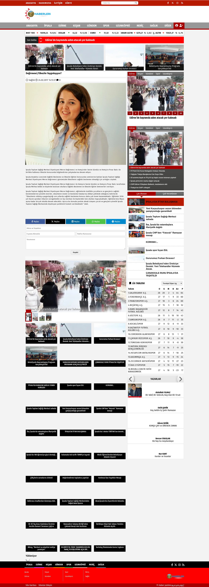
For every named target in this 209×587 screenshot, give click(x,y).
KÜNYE (68, 3)
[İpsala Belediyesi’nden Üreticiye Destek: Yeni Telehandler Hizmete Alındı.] (84, 57)
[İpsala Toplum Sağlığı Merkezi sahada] (41, 403)
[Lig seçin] (172, 283)
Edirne (62, 25)
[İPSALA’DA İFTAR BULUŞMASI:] (75, 426)
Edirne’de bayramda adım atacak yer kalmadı (70, 40)
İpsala (48, 25)
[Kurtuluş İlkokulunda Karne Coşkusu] (109, 541)
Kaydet (75, 252)
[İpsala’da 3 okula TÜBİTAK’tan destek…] (109, 426)
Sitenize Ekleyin (45, 585)
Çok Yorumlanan (170, 193)
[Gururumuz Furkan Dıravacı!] (124, 57)
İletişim (58, 3)
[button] (40, 38)
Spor (106, 25)
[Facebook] (168, 3)
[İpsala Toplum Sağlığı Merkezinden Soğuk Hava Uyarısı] (75, 495)
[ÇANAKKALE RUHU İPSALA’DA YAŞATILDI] (109, 356)
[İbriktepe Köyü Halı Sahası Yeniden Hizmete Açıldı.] (109, 518)
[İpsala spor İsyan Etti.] (75, 379)
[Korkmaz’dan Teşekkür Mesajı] (109, 472)
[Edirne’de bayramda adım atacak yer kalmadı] (44, 57)
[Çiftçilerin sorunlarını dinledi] (41, 472)
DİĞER (168, 25)
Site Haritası (31, 585)
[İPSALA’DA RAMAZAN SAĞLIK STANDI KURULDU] (41, 379)
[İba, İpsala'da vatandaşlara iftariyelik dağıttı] (41, 426)
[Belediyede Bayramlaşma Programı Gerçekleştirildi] (164, 57)
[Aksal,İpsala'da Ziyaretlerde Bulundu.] (109, 495)
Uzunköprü (123, 25)
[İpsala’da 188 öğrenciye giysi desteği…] (41, 449)
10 (181, 113)
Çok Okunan (141, 193)
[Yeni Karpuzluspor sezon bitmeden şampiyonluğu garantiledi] (75, 403)
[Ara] (136, 3)
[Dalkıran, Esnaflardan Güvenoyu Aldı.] (41, 495)
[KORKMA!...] (109, 379)
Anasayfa (31, 3)
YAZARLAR (155, 379)
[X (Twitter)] (172, 3)
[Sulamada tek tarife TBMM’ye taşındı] (75, 449)
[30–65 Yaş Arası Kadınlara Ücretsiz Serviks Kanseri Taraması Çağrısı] (41, 518)
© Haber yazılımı (170, 585)
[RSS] (182, 3)
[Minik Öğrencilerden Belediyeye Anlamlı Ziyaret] (109, 449)
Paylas (35, 221)
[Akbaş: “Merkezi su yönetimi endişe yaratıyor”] (41, 541)
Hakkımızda (45, 3)
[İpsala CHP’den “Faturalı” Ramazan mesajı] (109, 403)
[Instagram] (177, 3)
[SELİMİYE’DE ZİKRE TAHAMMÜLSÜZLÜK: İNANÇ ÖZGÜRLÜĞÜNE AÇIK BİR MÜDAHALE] (75, 541)
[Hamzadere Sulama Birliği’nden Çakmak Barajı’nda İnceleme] (75, 518)
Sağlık (154, 25)
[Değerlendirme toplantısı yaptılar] (75, 472)
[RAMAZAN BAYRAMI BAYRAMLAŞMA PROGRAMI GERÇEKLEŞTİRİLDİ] (75, 356)
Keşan (76, 25)
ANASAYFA (31, 25)
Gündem (92, 25)
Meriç (140, 25)
